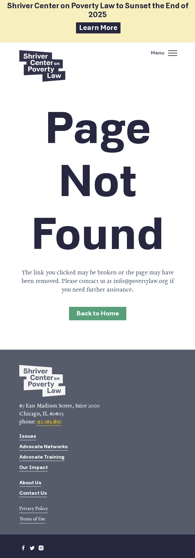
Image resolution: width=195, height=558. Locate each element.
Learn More (98, 28)
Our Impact (33, 467)
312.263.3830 (49, 422)
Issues (27, 436)
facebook (23, 547)
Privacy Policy (33, 508)
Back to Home (97, 313)
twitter (32, 547)
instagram (41, 547)
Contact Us (33, 493)
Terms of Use (32, 518)
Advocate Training (42, 457)
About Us (30, 482)
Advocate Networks (43, 446)
